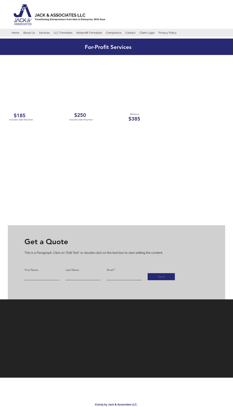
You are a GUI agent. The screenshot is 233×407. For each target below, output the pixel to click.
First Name (31, 269)
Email (110, 269)
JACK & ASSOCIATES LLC (60, 15)
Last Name (72, 269)
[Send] (161, 276)
